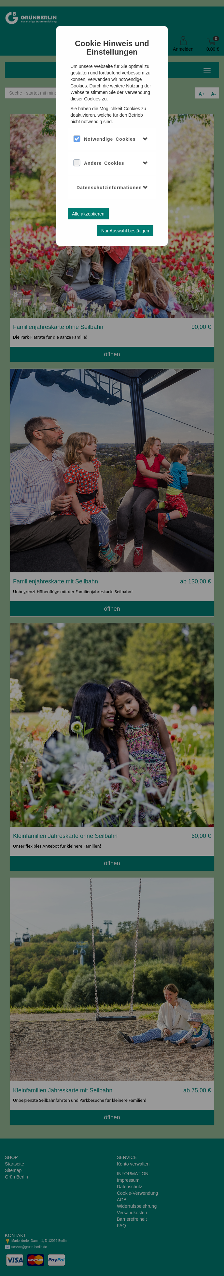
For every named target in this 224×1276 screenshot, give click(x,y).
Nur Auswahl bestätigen (125, 230)
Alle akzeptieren (88, 213)
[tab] (112, 139)
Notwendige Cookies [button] (110, 139)
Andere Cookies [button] (104, 163)
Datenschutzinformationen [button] (109, 187)
